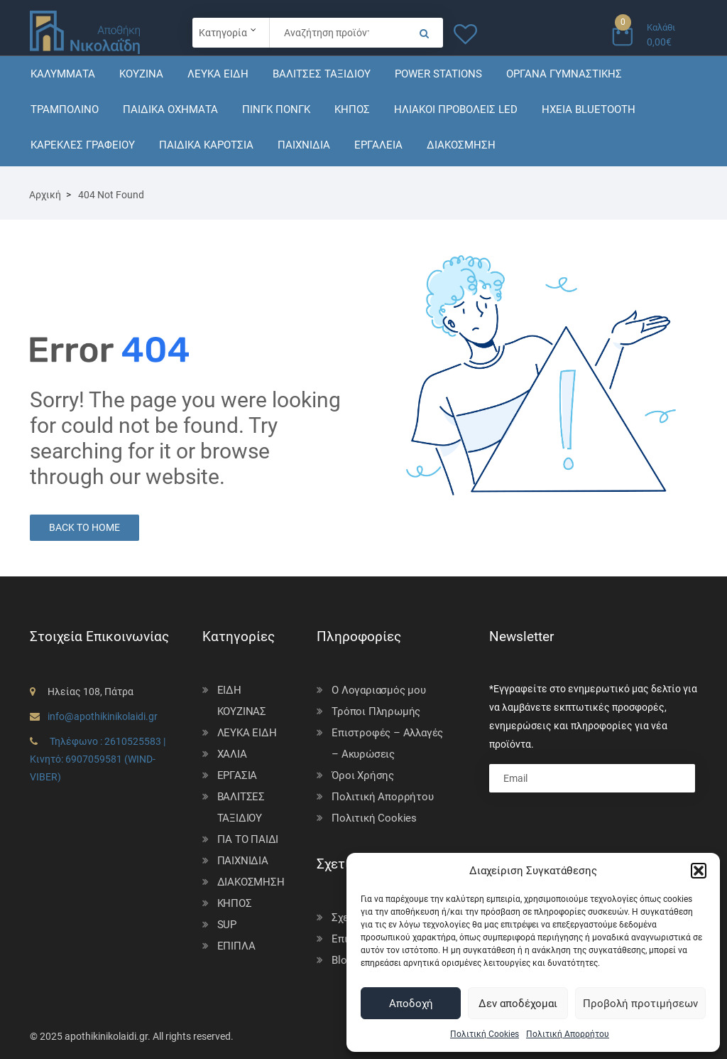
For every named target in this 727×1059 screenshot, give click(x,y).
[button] (699, 871)
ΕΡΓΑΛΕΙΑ (378, 145)
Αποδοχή (411, 1003)
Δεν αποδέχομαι (518, 1003)
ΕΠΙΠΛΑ (236, 946)
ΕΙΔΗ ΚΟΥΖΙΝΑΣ (241, 701)
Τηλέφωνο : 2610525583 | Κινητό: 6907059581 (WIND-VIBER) (97, 759)
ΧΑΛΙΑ (232, 754)
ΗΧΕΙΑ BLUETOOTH (588, 109)
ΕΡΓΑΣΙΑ (237, 775)
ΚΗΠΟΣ (352, 109)
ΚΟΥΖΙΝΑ (141, 74)
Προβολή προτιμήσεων (640, 1003)
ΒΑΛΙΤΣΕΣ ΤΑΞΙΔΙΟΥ (322, 74)
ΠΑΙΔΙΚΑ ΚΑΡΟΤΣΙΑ (206, 145)
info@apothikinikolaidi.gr (103, 716)
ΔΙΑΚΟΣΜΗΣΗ (461, 145)
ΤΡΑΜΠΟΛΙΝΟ (65, 109)
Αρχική (45, 194)
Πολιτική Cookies (484, 1034)
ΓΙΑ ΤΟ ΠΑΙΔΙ (248, 839)
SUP (226, 924)
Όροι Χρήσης (363, 775)
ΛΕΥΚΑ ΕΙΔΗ (217, 74)
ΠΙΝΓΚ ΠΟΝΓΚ (276, 109)
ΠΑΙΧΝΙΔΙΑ (304, 145)
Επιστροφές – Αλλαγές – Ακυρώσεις (387, 743)
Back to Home (84, 527)
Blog (342, 960)
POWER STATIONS (438, 74)
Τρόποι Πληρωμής (376, 711)
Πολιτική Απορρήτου (567, 1034)
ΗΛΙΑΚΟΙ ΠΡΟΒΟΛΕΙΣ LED (456, 109)
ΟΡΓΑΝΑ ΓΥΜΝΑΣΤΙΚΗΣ (564, 74)
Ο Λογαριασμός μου (379, 690)
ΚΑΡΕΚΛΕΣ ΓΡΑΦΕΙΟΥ (83, 145)
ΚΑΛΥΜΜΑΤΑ (63, 74)
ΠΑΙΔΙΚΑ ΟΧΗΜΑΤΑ (170, 109)
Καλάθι (661, 27)
